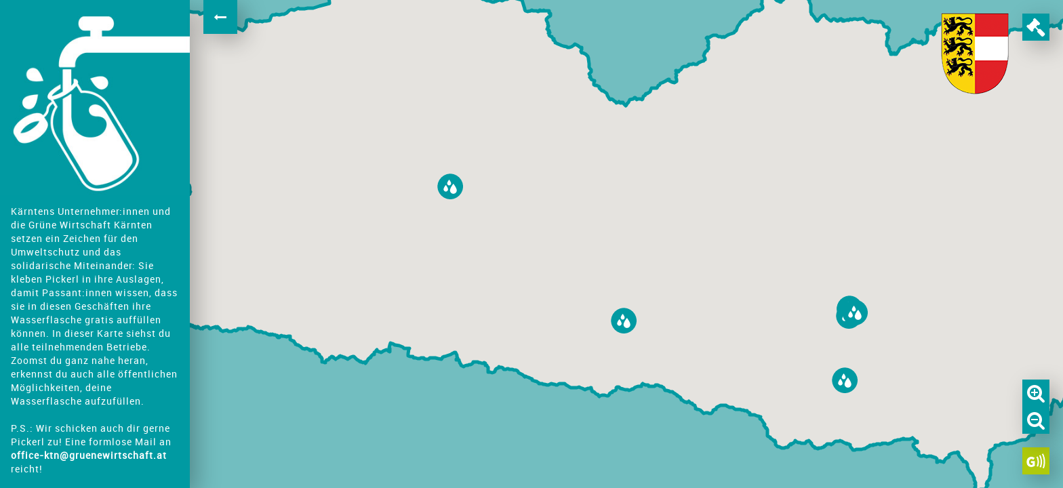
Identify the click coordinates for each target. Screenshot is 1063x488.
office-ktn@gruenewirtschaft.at (89, 455)
